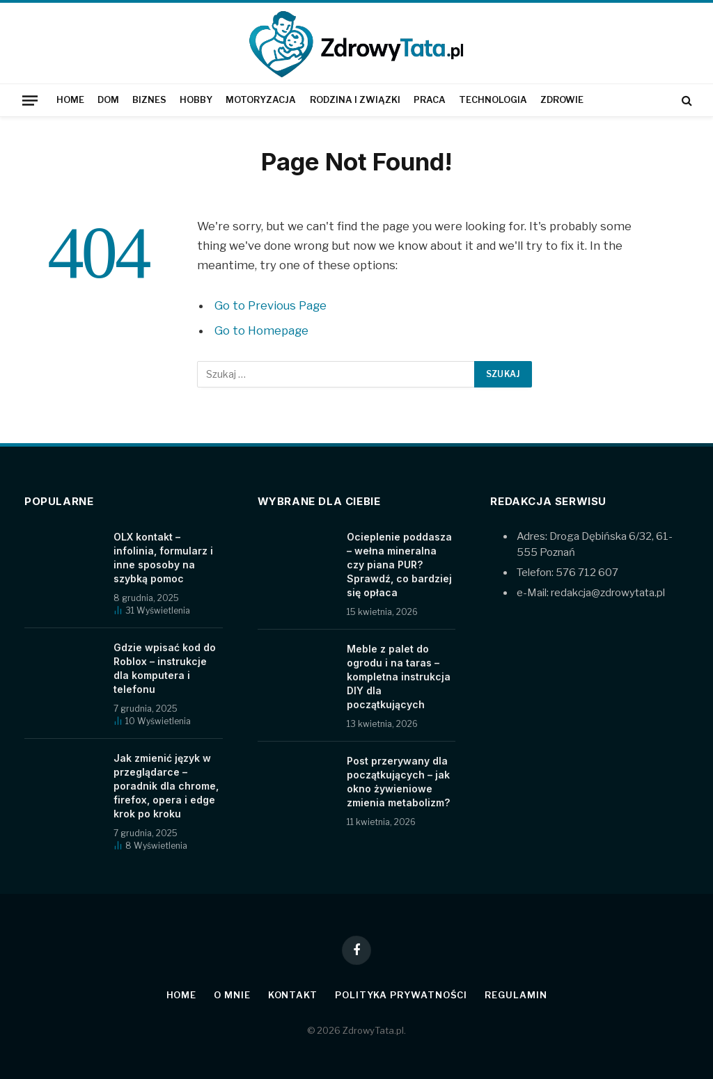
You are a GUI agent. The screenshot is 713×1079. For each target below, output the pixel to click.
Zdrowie (561, 100)
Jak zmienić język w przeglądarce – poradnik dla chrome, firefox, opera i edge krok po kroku (166, 786)
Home (70, 100)
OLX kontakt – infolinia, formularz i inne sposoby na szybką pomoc (163, 557)
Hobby (196, 100)
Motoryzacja (261, 100)
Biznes (149, 100)
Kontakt (293, 994)
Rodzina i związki (355, 100)
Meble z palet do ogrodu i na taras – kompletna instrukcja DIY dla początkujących (398, 676)
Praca (430, 100)
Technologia (493, 100)
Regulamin (516, 994)
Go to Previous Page (270, 305)
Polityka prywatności (401, 994)
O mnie (232, 994)
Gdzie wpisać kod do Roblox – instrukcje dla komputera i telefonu (164, 668)
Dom (108, 100)
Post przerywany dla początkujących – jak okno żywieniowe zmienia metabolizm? (398, 781)
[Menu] (30, 100)
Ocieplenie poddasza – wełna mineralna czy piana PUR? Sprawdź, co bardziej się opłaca (399, 564)
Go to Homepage (261, 330)
